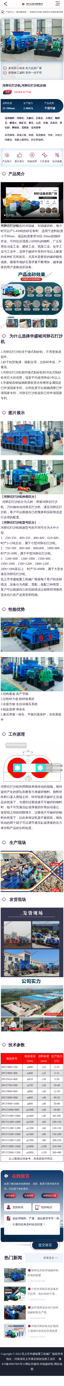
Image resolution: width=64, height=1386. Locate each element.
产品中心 (10, 12)
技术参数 (57, 158)
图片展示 (19, 158)
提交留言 (45, 1245)
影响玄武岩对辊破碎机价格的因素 (43, 1272)
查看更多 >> (50, 1257)
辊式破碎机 (21, 12)
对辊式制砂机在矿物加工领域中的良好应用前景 (43, 1328)
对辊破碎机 (46, 1364)
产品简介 (7, 158)
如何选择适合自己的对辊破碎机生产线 (43, 1310)
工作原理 (44, 158)
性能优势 (32, 158)
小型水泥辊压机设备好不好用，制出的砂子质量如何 (43, 1291)
